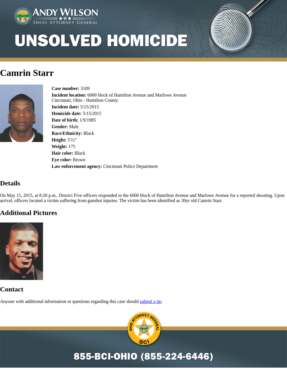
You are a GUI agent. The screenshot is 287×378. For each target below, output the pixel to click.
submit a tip (151, 301)
